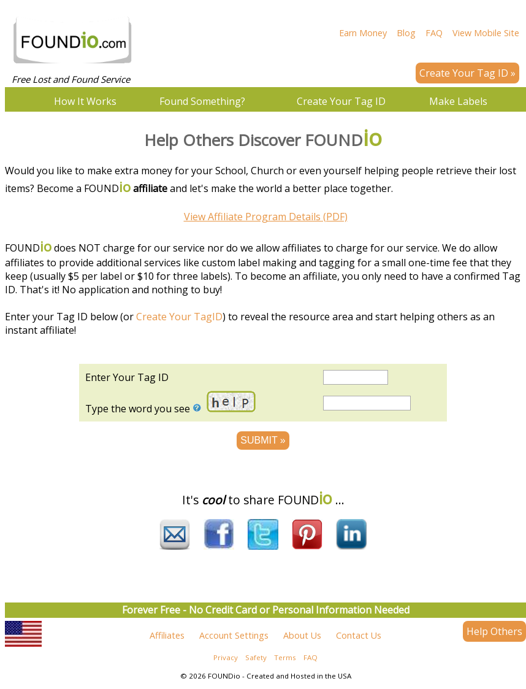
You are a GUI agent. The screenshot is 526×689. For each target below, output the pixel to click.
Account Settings (234, 639)
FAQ (434, 33)
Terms (285, 661)
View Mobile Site (485, 33)
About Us (302, 639)
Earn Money (363, 33)
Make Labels (458, 101)
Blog (406, 33)
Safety (256, 661)
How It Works (85, 101)
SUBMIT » (263, 440)
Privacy (225, 661)
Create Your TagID (179, 316)
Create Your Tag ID (341, 101)
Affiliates (167, 639)
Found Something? (202, 101)
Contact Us (358, 639)
